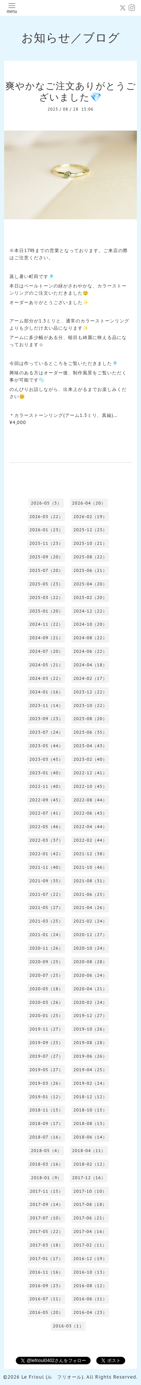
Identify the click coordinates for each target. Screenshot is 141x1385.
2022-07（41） (46, 813)
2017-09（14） (46, 1204)
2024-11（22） (46, 624)
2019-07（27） (46, 1056)
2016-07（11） (46, 1298)
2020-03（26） (46, 1002)
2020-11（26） (46, 948)
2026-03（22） (46, 516)
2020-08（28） (90, 961)
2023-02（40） (90, 759)
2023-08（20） (90, 718)
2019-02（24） (90, 1083)
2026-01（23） (46, 529)
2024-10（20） (90, 624)
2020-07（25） (46, 975)
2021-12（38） (90, 853)
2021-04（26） (90, 907)
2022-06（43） (90, 813)
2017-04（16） (90, 1231)
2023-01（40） (46, 772)
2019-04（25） (90, 1069)
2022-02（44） (90, 840)
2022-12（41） (90, 772)
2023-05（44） (46, 745)
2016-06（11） (90, 1298)
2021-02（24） (90, 921)
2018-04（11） (89, 1150)
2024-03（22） (46, 678)
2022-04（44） (90, 826)
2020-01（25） (46, 1015)
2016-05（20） (46, 1312)
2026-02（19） (90, 516)
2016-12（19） (90, 1258)
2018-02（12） (90, 1164)
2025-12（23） (90, 529)
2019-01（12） (46, 1096)
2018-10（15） (90, 1110)
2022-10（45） (90, 786)
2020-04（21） (90, 988)
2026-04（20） (89, 503)
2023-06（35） (90, 732)
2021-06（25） (90, 894)
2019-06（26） (90, 1056)
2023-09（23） (46, 718)
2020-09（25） (46, 961)
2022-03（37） (46, 840)
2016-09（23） (46, 1285)
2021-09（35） (46, 880)
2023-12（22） (90, 692)
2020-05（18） (46, 988)
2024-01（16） (46, 692)
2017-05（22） (46, 1231)
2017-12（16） (89, 1177)
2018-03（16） (46, 1164)
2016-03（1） (68, 1326)
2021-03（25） (46, 921)
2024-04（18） (90, 664)
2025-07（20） (46, 570)
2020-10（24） (90, 948)
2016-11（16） (46, 1272)
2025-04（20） (90, 584)
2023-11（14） (46, 705)
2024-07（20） (46, 651)
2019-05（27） (46, 1069)
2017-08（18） (90, 1204)
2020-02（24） (90, 1002)
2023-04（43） (90, 745)
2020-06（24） (90, 975)
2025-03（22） (46, 597)
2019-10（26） (90, 1029)
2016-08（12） (90, 1285)
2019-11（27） (46, 1029)
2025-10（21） (90, 543)
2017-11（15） (46, 1191)
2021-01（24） (46, 934)
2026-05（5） (46, 503)
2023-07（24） (46, 732)
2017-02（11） (90, 1245)
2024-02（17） (90, 678)
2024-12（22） (90, 611)
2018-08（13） (90, 1123)
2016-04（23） (90, 1312)
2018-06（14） (90, 1137)
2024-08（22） (90, 637)
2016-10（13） (90, 1272)
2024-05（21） (46, 664)
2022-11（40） (46, 786)
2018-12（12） (90, 1096)
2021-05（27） (46, 907)
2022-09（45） (46, 800)
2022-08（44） (90, 800)
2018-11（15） (46, 1110)
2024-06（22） (90, 651)
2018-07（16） (46, 1137)
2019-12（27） (90, 1015)
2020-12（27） (90, 934)
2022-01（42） (46, 853)
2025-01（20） (46, 611)
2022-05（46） (46, 826)
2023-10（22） (90, 705)
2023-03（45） (46, 759)
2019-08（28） (90, 1042)
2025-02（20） (90, 597)
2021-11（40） (46, 867)
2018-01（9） (46, 1177)
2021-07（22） (46, 894)
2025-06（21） (90, 570)
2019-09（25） (46, 1042)
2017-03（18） (46, 1245)
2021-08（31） (90, 880)
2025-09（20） (46, 556)
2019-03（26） (46, 1083)
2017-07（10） (46, 1218)
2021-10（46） (90, 867)
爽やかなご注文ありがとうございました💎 (70, 91)
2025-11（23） (46, 543)
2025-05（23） (46, 584)
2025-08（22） (90, 556)
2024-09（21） (46, 637)
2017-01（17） (46, 1258)
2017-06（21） (90, 1218)
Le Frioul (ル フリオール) (52, 1377)
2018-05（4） (46, 1150)
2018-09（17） (46, 1123)
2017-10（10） (90, 1191)
